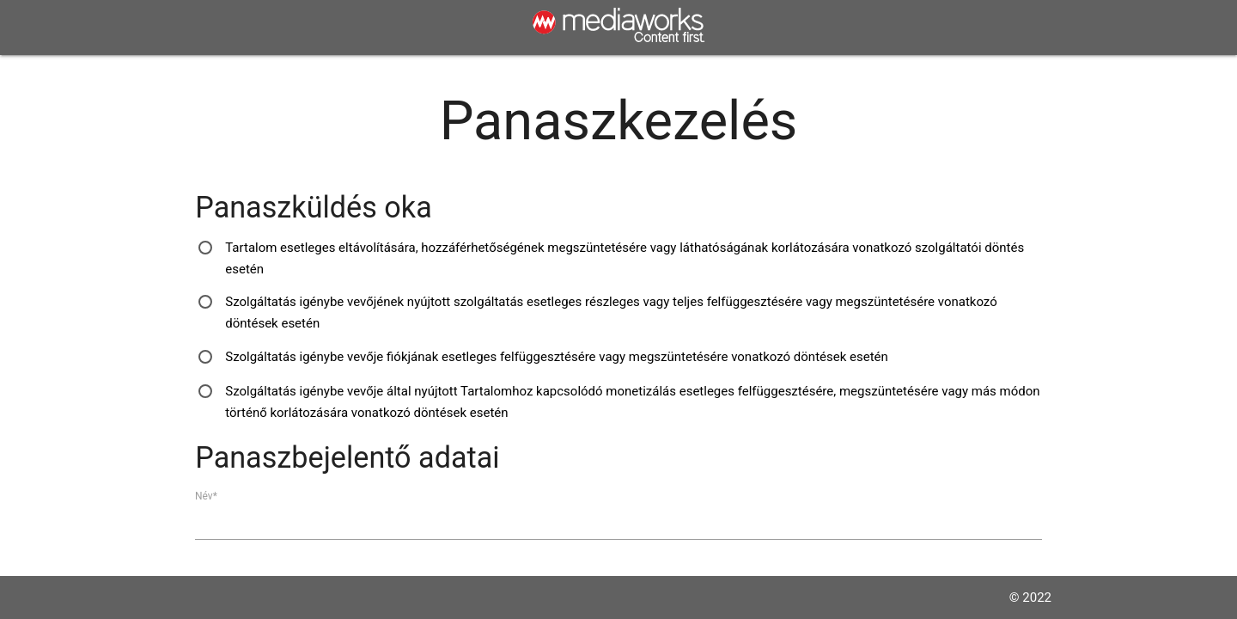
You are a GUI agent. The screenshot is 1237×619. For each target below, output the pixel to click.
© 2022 (1030, 597)
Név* (206, 495)
